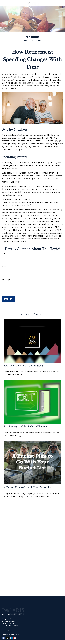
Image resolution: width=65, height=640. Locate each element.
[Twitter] (7, 638)
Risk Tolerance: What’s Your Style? (23, 365)
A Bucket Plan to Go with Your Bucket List (28, 487)
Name (4, 253)
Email (4, 266)
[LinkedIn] (11, 638)
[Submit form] (8, 299)
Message (6, 279)
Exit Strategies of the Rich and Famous (25, 426)
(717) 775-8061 (13, 626)
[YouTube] (14, 638)
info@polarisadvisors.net (10, 635)
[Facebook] (3, 638)
